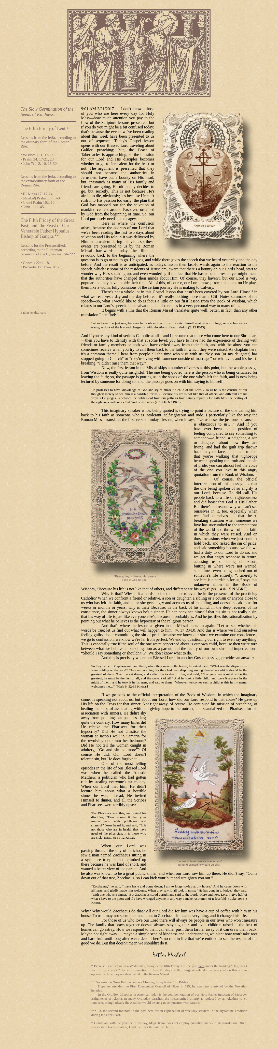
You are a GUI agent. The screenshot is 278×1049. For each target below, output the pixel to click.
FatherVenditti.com (33, 312)
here (201, 966)
